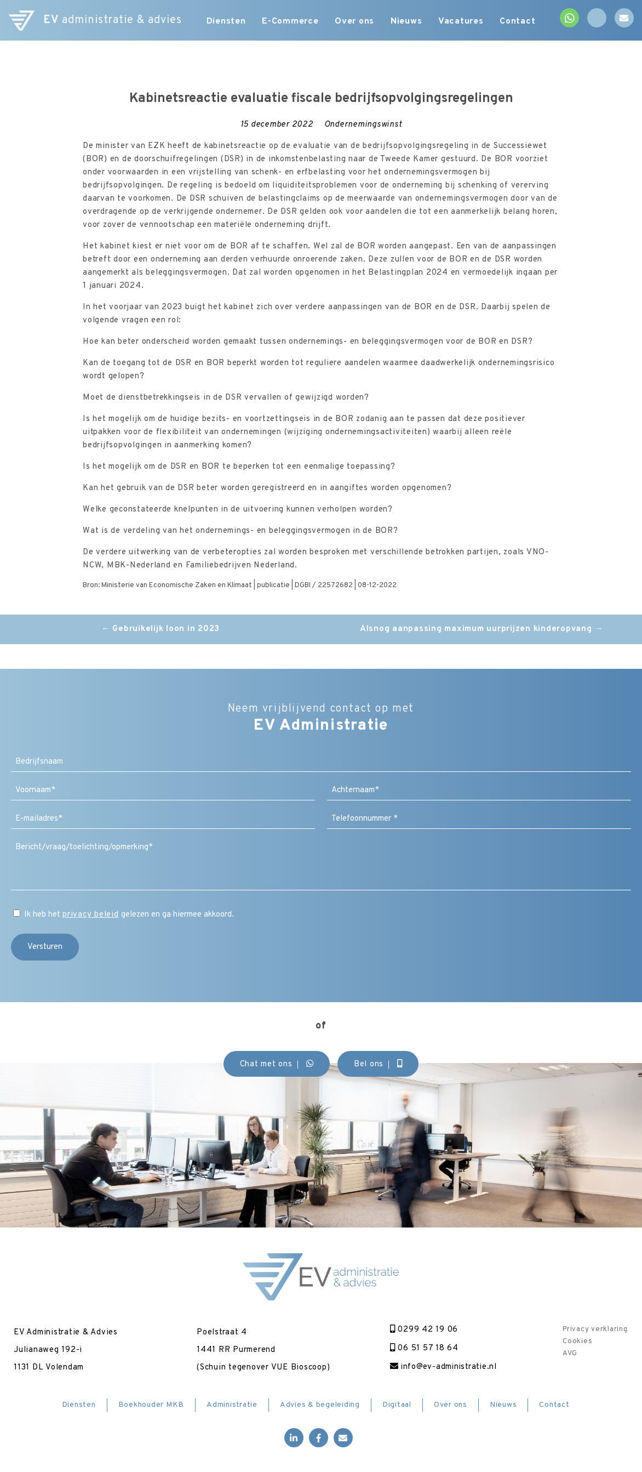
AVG (570, 1353)
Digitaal (396, 1405)
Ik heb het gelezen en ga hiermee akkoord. (129, 915)
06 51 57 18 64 (423, 1348)
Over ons (355, 22)
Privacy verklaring (595, 1329)
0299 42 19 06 (423, 1330)
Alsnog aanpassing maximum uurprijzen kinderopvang (481, 629)
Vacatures (461, 22)
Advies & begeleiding (320, 1405)
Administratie (232, 1405)
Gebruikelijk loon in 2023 (160, 629)
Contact (518, 22)
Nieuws (407, 22)
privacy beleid (90, 915)
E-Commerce (290, 22)
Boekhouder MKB (151, 1405)
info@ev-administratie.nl (443, 1367)
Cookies (577, 1341)
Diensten (225, 22)
